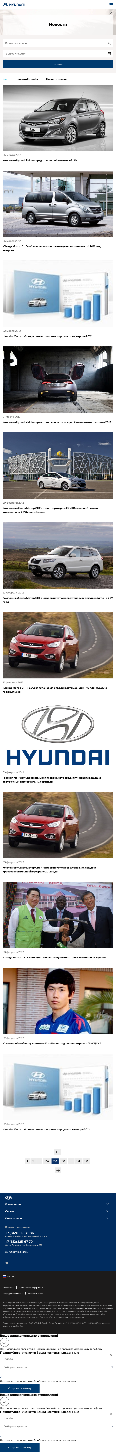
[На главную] (14, 4)
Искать (58, 63)
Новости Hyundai (27, 79)
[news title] (58, 128)
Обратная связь (16, 1251)
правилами (24, 1380)
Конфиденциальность (12, 1293)
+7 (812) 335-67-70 (19, 1242)
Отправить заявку (19, 1388)
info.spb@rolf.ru (16, 1326)
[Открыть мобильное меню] (111, 4)
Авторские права (35, 1293)
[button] (8, 1198)
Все (5, 79)
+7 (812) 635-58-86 (19, 1233)
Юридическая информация (31, 1287)
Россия (8, 1276)
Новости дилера (56, 79)
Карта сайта (8, 1287)
